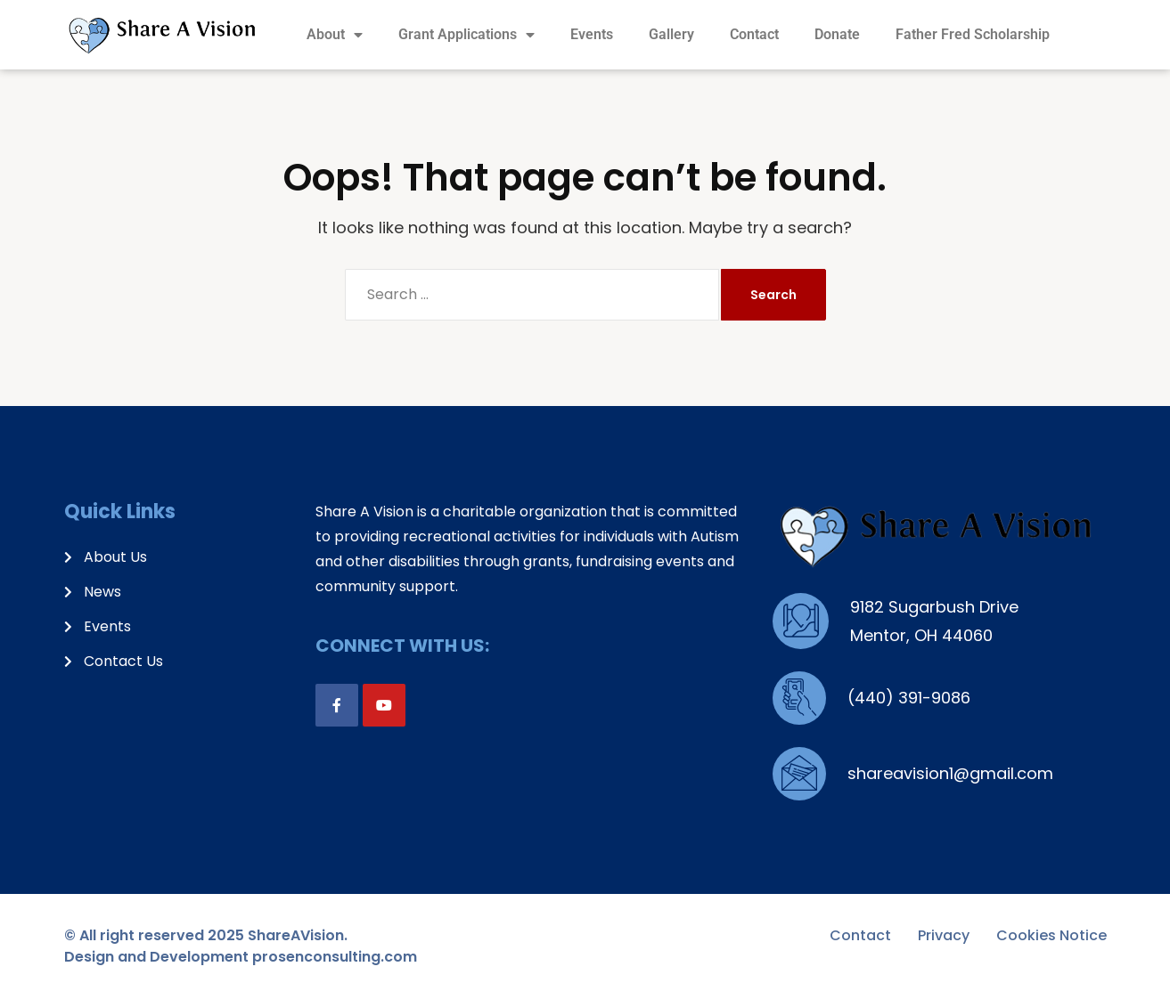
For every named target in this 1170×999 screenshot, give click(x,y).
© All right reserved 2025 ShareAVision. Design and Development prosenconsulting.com (240, 946)
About (335, 35)
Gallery (671, 34)
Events (591, 34)
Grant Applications (466, 35)
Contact (754, 34)
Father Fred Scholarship (973, 34)
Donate (837, 34)
